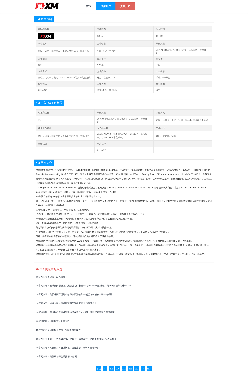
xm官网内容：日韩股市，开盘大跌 (53, 321)
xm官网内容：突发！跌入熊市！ (51, 276)
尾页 (149, 368)
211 (130, 368)
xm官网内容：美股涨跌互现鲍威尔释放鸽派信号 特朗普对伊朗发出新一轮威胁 (74, 294)
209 (117, 368)
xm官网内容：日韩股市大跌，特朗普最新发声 (58, 330)
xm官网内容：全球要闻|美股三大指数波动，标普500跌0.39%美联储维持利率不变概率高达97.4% (83, 285)
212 (136, 368)
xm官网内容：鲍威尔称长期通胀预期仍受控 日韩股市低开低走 (66, 303)
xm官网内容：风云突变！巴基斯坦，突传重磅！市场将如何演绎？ (68, 347)
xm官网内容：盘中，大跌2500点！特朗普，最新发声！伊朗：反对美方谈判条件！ (76, 338)
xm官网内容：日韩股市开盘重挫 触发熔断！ (57, 356)
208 (111, 368)
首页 (98, 368)
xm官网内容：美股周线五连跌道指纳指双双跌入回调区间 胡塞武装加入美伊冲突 (75, 312)
